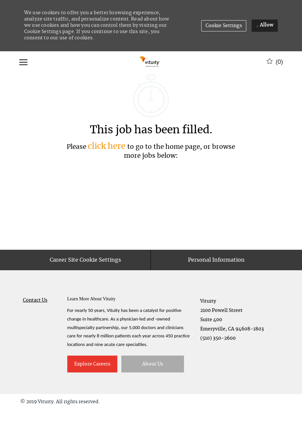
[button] (224, 25)
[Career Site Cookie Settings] (85, 281)
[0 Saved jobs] (275, 62)
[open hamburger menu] (23, 62)
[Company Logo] (150, 61)
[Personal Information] (216, 281)
